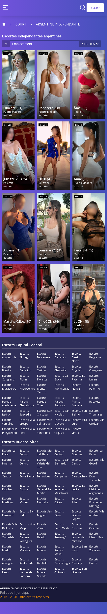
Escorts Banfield (42, 573)
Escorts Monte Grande (41, 584)
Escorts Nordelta (42, 512)
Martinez (79, 263)
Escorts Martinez (7, 512)
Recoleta (9, 337)
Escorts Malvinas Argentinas (96, 501)
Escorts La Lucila (78, 499)
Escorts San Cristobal (44, 424)
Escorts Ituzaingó (60, 547)
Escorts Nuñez (76, 398)
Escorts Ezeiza (94, 573)
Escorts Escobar (7, 499)
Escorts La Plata (8, 464)
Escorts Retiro (7, 424)
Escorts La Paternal (78, 389)
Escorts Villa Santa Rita (44, 443)
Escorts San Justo (79, 560)
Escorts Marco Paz (96, 547)
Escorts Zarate (41, 538)
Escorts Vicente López (76, 527)
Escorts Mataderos (9, 398)
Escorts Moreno (24, 560)
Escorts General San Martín (44, 501)
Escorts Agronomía (9, 367)
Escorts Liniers (94, 389)
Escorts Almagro (24, 367)
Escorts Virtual (76, 443)
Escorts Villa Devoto (62, 433)
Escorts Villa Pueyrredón (9, 443)
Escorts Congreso (8, 389)
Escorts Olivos (59, 512)
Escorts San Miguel (44, 525)
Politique (6, 604)
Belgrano (44, 188)
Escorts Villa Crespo (27, 433)
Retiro (77, 114)
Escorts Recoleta (94, 411)
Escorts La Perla (96, 464)
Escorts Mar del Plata (44, 464)
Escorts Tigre (59, 525)
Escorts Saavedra (25, 424)
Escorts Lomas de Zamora (25, 584)
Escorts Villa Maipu (27, 538)
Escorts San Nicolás (61, 424)
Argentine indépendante (58, 24)
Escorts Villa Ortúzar (96, 433)
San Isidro (45, 263)
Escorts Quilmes (59, 582)
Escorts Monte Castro (41, 400)
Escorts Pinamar (7, 473)
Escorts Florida (24, 499)
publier (95, 8)
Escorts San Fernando (9, 525)
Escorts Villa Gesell (96, 473)
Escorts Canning (77, 573)
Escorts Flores (24, 389)
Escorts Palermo (94, 398)
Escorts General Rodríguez (25, 549)
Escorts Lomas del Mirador (78, 549)
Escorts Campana (60, 486)
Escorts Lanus (7, 582)
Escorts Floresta (42, 389)
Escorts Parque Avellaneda (9, 413)
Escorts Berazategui (62, 573)
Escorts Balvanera (43, 367)
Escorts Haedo (41, 547)
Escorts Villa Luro (79, 433)
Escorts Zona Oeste (62, 538)
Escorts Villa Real (27, 443)
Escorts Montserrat (61, 398)
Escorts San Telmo (79, 424)
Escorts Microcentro (27, 398)
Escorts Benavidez (43, 486)
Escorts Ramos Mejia (59, 562)
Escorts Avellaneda (26, 573)
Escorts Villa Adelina (96, 525)
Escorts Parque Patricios (60, 413)
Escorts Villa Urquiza (62, 443)
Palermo (9, 188)
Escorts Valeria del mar (43, 475)
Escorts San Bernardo (61, 473)
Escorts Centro (24, 464)
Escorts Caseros (77, 538)
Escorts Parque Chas (41, 413)
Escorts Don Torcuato (95, 488)
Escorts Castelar (94, 538)
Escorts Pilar (76, 512)
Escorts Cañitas (41, 380)
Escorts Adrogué (7, 573)
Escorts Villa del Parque (44, 433)
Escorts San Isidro (27, 525)
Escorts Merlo (7, 560)
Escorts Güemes (77, 464)
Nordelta (44, 337)
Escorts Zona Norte (27, 486)
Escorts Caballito (25, 380)
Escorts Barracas (60, 367)
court (20, 24)
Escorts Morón (41, 560)
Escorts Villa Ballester (9, 538)
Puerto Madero (13, 114)
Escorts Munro (24, 512)
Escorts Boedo (7, 380)
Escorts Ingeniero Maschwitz (61, 501)
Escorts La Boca (61, 389)
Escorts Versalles (7, 433)
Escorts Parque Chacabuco (26, 413)
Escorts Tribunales (95, 424)
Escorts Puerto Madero (77, 413)
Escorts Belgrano (95, 367)
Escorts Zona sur (95, 560)
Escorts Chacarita (60, 380)
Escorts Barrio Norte (76, 369)
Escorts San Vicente (79, 582)
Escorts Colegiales (95, 380)
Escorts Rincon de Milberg (95, 514)
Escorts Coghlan (77, 380)
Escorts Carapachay (79, 486)
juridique (23, 604)
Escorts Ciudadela (8, 547)
